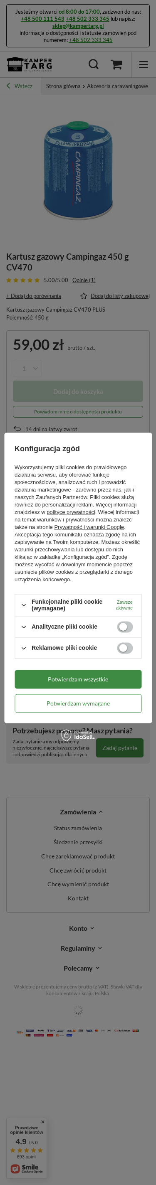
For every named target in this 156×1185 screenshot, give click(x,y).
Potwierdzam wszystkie (78, 679)
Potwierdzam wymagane (78, 703)
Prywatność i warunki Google (89, 527)
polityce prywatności (71, 512)
